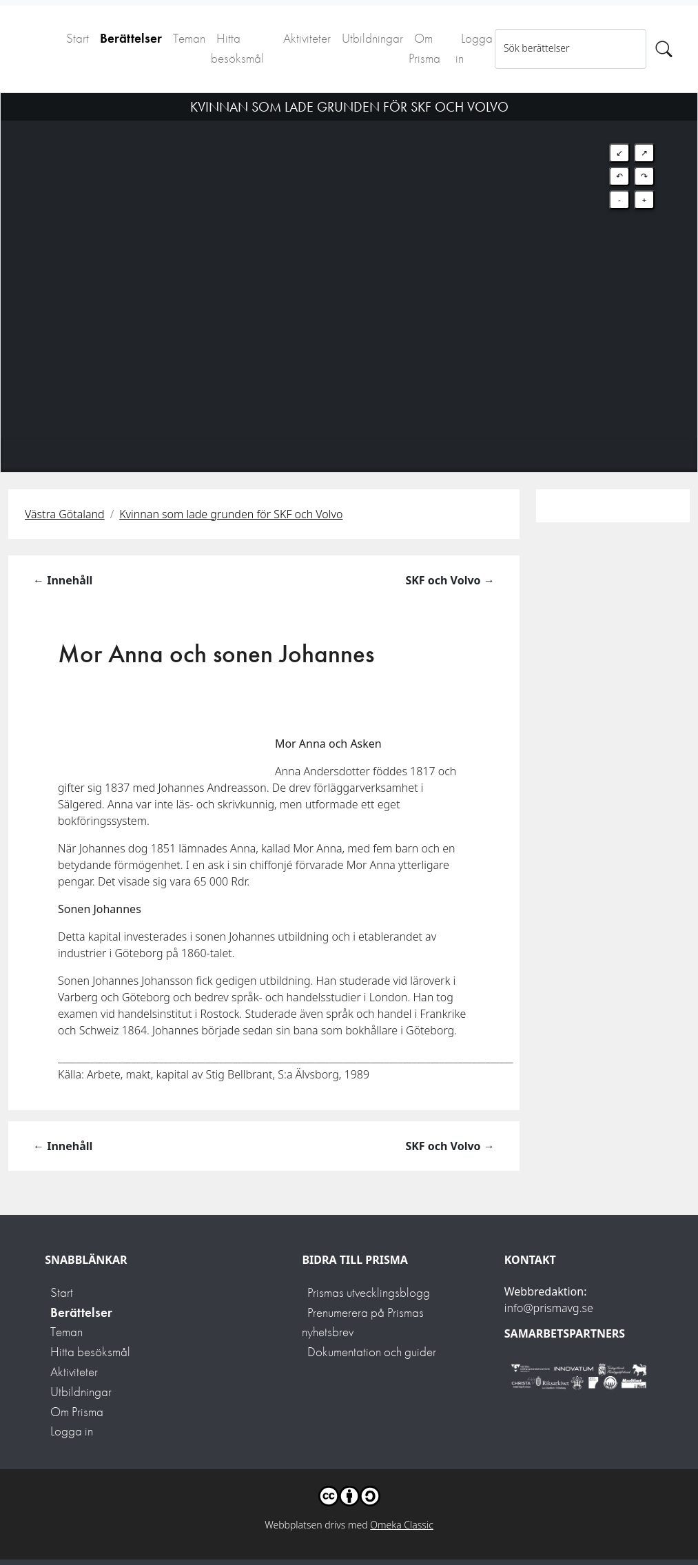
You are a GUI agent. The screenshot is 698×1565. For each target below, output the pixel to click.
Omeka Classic (401, 1524)
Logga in (474, 48)
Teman (189, 38)
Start (77, 38)
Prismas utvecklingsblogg (368, 1292)
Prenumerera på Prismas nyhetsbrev (363, 1322)
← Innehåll (62, 580)
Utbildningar (372, 38)
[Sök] (663, 49)
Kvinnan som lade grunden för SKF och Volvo (230, 514)
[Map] (349, 265)
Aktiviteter (307, 38)
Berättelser (131, 38)
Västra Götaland (65, 514)
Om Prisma (424, 48)
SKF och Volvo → (449, 580)
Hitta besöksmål (237, 48)
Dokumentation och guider (371, 1351)
